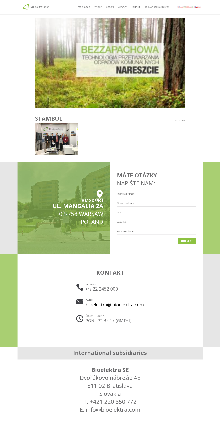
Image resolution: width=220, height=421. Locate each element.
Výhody (98, 7)
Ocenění (110, 7)
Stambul (48, 118)
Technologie (84, 7)
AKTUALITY (122, 7)
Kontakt (136, 7)
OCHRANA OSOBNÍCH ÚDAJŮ (157, 7)
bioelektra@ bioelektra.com (115, 305)
